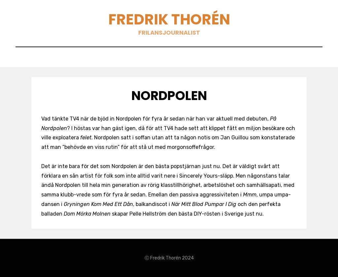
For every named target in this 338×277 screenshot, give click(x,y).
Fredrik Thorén (169, 19)
